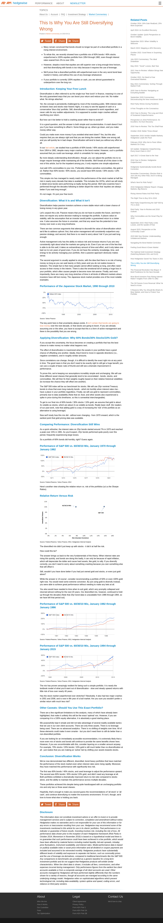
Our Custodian (42, 907)
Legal (76, 896)
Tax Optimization (43, 913)
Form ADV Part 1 (79, 907)
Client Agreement (79, 901)
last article (50, 148)
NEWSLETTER (78, 3)
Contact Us (115, 896)
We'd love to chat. (115, 901)
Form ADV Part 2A (80, 910)
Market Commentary (98, 14)
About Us (43, 14)
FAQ (63, 14)
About (41, 896)
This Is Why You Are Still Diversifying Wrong (76, 26)
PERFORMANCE (44, 3)
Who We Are (42, 901)
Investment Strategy (77, 14)
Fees (39, 910)
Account (54, 14)
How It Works (42, 904)
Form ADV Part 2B (80, 913)
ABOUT (60, 3)
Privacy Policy (78, 904)
